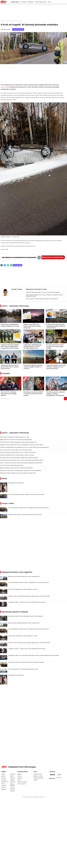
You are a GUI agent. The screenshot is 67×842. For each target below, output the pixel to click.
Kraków (3, 774)
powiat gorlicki (5, 87)
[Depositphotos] (52, 778)
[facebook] (1, 265)
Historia (23, 2)
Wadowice (12, 789)
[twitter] (5, 265)
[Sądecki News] (59, 774)
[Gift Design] (59, 778)
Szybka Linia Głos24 (40, 2)
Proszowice (13, 781)
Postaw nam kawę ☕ (18, 29)
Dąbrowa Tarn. (5, 781)
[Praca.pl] (52, 774)
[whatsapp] (11, 265)
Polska (4, 478)
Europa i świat (7, 503)
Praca (49, 2)
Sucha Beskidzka (12, 784)
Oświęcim (12, 778)
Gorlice (3, 783)
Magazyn (19, 774)
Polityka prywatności (38, 778)
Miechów (3, 787)
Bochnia (3, 776)
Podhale (12, 780)
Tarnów (12, 787)
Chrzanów (3, 780)
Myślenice (3, 789)
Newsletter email (38, 774)
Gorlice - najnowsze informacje (15, 306)
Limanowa (3, 785)
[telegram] (8, 265)
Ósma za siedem (21, 783)
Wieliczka (12, 791)
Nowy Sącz (12, 774)
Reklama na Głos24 (38, 776)
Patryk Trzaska (6, 29)
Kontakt (35, 780)
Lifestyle (19, 776)
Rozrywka (31, 2)
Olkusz (11, 776)
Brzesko (3, 778)
